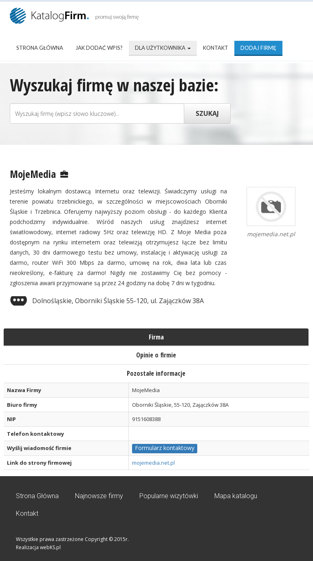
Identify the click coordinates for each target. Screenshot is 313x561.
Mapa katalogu (235, 496)
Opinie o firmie (156, 354)
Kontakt (215, 47)
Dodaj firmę (258, 47)
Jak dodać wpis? (99, 47)
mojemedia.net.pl (153, 462)
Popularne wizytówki (168, 496)
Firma (156, 337)
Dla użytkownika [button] (163, 47)
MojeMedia (33, 174)
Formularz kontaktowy (164, 448)
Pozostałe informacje (156, 373)
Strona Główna (39, 47)
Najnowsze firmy (99, 496)
